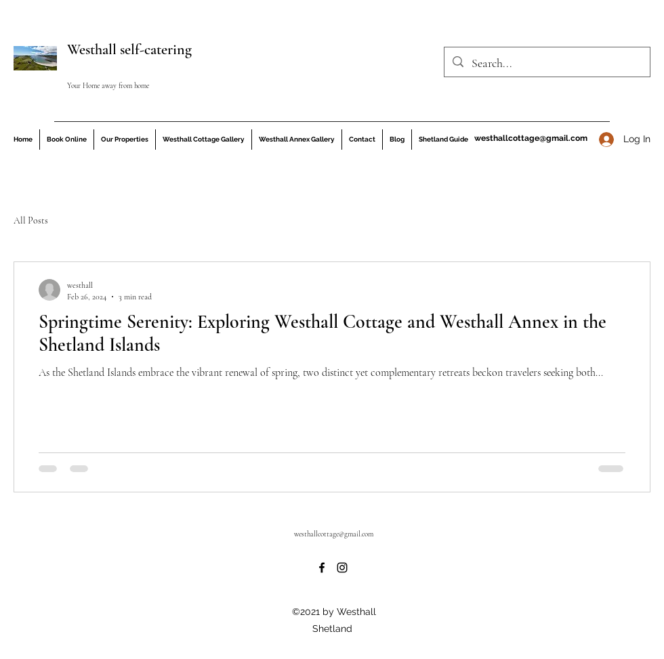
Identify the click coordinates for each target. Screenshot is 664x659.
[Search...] (546, 63)
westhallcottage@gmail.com (530, 138)
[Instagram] (342, 567)
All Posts (31, 220)
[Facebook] (322, 567)
